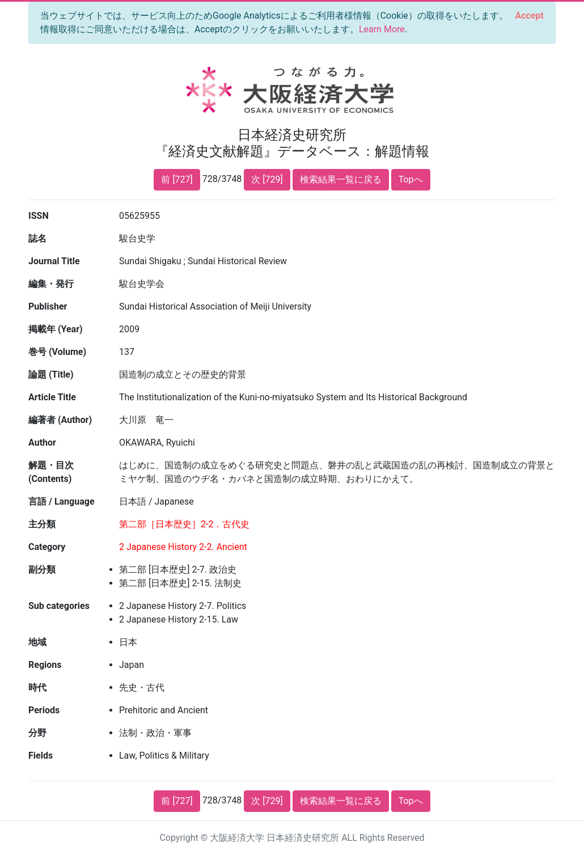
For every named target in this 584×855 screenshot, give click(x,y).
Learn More (382, 29)
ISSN (38, 215)
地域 (37, 642)
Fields (40, 755)
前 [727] (176, 179)
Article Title (52, 397)
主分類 (42, 524)
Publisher (47, 306)
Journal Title (54, 261)
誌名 (37, 238)
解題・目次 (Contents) (51, 472)
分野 (37, 732)
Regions (44, 664)
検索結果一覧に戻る (341, 179)
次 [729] (266, 179)
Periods (44, 710)
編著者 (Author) (60, 419)
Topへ (411, 179)
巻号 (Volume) (57, 351)
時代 (37, 687)
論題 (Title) (51, 374)
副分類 (42, 569)
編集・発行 (51, 283)
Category (46, 546)
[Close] (529, 15)
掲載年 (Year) (55, 329)
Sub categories (59, 605)
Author (42, 442)
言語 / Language (61, 501)
